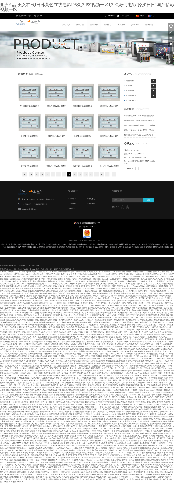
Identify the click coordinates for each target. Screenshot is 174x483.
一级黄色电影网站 (135, 366)
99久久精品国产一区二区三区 (152, 361)
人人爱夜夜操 (93, 450)
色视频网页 (127, 474)
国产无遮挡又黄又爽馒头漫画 (137, 414)
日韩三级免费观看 (95, 375)
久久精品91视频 (89, 479)
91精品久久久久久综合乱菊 (80, 462)
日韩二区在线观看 (22, 291)
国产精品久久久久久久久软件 (89, 276)
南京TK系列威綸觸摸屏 (29, 166)
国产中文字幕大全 (62, 474)
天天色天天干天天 (46, 332)
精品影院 (101, 383)
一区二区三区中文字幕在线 (25, 346)
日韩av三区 (4, 395)
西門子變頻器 (51, 247)
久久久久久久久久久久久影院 (141, 317)
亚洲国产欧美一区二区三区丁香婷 (13, 298)
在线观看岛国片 (42, 453)
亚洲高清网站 (57, 313)
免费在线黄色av (20, 397)
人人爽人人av (158, 284)
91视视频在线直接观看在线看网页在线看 (150, 460)
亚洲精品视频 (42, 441)
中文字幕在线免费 (77, 387)
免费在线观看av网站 (113, 363)
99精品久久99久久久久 (20, 322)
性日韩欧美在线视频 (69, 436)
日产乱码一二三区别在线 (81, 339)
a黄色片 (73, 366)
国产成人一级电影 (141, 436)
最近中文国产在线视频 (64, 301)
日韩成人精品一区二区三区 (108, 317)
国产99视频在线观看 (124, 272)
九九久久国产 (114, 387)
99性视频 (11, 412)
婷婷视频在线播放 (101, 349)
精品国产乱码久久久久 (58, 431)
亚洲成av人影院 (22, 419)
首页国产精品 (68, 363)
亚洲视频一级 (133, 288)
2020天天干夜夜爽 (17, 371)
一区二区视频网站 (162, 470)
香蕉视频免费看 (83, 433)
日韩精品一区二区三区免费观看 (144, 474)
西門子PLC (62, 244)
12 (80, 174)
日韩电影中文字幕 (12, 368)
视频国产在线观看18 (37, 477)
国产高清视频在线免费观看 (10, 337)
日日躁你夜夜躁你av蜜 (120, 286)
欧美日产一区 (81, 317)
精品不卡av (22, 303)
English (153, 16)
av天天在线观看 (153, 457)
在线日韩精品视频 (87, 407)
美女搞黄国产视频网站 (133, 375)
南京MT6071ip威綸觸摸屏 (82, 106)
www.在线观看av (6, 274)
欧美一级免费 (93, 296)
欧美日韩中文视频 (166, 404)
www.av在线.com (108, 414)
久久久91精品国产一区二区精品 (116, 429)
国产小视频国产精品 (145, 419)
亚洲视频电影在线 (153, 272)
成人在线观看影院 (113, 419)
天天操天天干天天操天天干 (85, 286)
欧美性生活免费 (168, 320)
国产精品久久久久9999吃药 (128, 424)
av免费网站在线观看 (138, 450)
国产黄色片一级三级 (85, 330)
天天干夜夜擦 (149, 339)
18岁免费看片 (143, 291)
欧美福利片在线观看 (88, 477)
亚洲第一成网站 (122, 337)
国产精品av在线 (17, 359)
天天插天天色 (128, 346)
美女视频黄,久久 (109, 342)
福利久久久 (46, 310)
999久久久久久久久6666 (31, 385)
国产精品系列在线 (123, 450)
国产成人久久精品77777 (12, 443)
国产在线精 (147, 366)
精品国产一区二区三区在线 (66, 429)
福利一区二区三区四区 (58, 303)
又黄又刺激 (32, 281)
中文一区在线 (71, 356)
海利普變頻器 (113, 244)
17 (107, 174)
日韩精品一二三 (124, 301)
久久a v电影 (75, 296)
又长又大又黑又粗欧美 (70, 477)
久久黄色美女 (112, 288)
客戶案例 (121, 25)
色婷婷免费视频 (22, 349)
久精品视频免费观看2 (81, 467)
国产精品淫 (83, 426)
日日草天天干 (103, 279)
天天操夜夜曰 (57, 426)
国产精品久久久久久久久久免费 (63, 284)
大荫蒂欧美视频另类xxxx (117, 392)
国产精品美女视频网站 (93, 400)
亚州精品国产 (80, 383)
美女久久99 (161, 465)
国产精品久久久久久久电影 (106, 315)
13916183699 (111, 16)
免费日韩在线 (126, 407)
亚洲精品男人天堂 (162, 305)
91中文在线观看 (19, 457)
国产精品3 (91, 470)
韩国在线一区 (70, 441)
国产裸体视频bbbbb (20, 448)
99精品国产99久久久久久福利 (138, 349)
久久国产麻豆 (83, 356)
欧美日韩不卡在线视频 (158, 441)
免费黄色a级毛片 (112, 359)
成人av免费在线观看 (113, 412)
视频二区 (16, 279)
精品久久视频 (138, 426)
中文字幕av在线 (91, 387)
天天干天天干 (144, 288)
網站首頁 (66, 25)
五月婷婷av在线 (51, 455)
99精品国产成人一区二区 (119, 455)
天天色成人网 (57, 378)
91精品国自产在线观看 (71, 407)
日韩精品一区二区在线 (125, 373)
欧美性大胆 (115, 438)
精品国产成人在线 (36, 448)
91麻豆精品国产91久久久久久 (141, 342)
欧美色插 (63, 479)
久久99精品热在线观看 (35, 298)
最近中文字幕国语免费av (149, 385)
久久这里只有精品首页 (123, 433)
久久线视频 (132, 429)
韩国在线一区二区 (80, 305)
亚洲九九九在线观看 (116, 293)
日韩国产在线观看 (69, 390)
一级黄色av (129, 397)
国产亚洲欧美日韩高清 (160, 310)
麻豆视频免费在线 (13, 286)
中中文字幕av (82, 436)
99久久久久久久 (121, 366)
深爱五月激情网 (157, 373)
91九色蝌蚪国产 (159, 281)
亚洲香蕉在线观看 (28, 453)
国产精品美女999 (45, 371)
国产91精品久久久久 (100, 339)
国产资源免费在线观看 (60, 310)
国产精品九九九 (72, 349)
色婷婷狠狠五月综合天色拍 (149, 390)
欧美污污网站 (90, 344)
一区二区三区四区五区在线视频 (95, 424)
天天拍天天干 (10, 375)
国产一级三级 (92, 383)
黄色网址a (113, 421)
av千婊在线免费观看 (52, 392)
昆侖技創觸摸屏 (154, 244)
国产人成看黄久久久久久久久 (152, 279)
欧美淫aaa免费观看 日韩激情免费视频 (74, 395)
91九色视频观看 (133, 470)
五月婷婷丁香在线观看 (84, 284)
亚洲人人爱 (22, 308)
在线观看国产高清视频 (36, 308)
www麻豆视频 (70, 433)
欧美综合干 (36, 407)
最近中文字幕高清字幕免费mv (38, 400)
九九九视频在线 (91, 465)
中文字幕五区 (56, 400)
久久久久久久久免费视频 (26, 284)
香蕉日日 (126, 448)
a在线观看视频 (51, 467)
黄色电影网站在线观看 (107, 337)
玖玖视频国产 (167, 433)
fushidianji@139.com (126, 16)
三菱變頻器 (130, 91)
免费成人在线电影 (101, 330)
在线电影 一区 (16, 373)
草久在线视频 (48, 404)
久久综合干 (124, 395)
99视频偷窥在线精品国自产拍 (50, 293)
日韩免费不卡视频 (79, 281)
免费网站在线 (92, 281)
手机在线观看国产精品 (138, 457)
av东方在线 (37, 373)
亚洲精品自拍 (8, 397)
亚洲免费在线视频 (115, 474)
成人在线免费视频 (29, 380)
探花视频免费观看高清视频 (129, 385)
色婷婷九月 (54, 322)
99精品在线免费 (17, 482)
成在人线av (27, 373)
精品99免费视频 (11, 308)
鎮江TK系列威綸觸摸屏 (109, 106)
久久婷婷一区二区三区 (54, 421)
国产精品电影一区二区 (130, 356)
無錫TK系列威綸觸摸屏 (82, 136)
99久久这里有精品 (132, 368)
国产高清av (19, 315)
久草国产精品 (96, 431)
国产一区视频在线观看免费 (96, 474)
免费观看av (110, 366)
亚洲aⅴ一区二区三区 (120, 380)
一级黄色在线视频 (161, 344)
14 (91, 174)
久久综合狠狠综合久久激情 (80, 373)
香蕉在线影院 (69, 414)
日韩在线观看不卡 (42, 303)
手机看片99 (158, 317)
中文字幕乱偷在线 (56, 443)
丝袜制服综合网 (25, 407)
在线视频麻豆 (13, 317)
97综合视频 (62, 397)
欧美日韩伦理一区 (167, 436)
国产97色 (39, 375)
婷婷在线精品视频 (79, 272)
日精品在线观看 (152, 337)
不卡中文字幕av (102, 303)
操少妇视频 (14, 305)
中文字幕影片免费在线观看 (131, 383)
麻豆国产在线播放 (38, 470)
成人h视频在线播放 (10, 342)
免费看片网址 (16, 387)
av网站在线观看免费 (87, 378)
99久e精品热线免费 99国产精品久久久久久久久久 (104, 334)
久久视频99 (144, 441)
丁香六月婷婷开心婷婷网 (70, 342)
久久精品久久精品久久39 (12, 344)
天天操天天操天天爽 (70, 457)
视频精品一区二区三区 (36, 467)
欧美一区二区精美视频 (113, 346)
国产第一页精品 (128, 460)
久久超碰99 (158, 455)
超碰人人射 (148, 284)
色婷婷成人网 (98, 327)
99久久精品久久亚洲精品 (17, 281)
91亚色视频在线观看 (14, 390)
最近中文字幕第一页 (71, 378)
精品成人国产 (101, 288)
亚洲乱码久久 (39, 457)
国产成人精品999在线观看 (118, 472)
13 (86, 174)
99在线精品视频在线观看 (61, 339)
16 (102, 174)
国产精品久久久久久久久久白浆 (105, 457)
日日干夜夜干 (160, 397)
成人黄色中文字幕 (94, 272)
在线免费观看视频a (100, 293)
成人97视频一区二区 (82, 332)
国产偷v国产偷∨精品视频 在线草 (59, 385)
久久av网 (21, 409)
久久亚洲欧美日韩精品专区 (133, 334)
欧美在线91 (119, 327)
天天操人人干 (62, 276)
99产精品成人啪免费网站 (61, 272)
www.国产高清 (148, 286)
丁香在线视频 (66, 288)
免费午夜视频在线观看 (155, 453)
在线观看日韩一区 (75, 479)
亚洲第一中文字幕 (145, 416)
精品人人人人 (126, 467)
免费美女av (73, 276)
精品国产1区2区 (140, 354)
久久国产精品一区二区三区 (155, 438)
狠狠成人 (139, 325)
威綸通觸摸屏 (32, 244)
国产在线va (116, 322)
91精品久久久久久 (45, 272)
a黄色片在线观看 (165, 296)
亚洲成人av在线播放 (78, 474)
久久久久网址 (137, 407)
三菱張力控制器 (132, 100)
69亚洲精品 (147, 412)
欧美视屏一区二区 (88, 303)
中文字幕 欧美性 (96, 433)
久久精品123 (155, 349)
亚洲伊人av (48, 354)
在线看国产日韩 (27, 431)
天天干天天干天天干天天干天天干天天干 (81, 455)
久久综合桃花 (79, 400)
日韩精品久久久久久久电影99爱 (18, 320)
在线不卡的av (25, 470)
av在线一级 (78, 438)
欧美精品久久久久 (32, 436)
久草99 (66, 443)
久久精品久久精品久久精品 (31, 286)
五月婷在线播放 (11, 462)
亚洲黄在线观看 (109, 400)
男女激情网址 (33, 472)
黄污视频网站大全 (105, 281)
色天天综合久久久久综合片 (133, 339)
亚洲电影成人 (82, 450)
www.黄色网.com (110, 313)
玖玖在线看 (77, 291)
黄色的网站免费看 (13, 431)
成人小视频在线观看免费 (52, 390)
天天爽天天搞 (109, 310)
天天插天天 (89, 320)
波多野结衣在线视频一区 (80, 416)
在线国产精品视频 (53, 383)
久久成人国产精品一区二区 (108, 465)
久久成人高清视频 (69, 453)
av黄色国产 (49, 274)
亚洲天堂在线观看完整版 (87, 409)
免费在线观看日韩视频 (100, 421)
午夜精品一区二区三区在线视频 (58, 470)
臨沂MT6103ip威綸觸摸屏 (82, 166)
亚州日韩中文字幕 (160, 342)
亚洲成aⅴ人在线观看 (150, 375)
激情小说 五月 (137, 284)
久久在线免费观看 (53, 346)
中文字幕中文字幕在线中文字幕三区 (31, 383)
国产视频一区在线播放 (9, 407)
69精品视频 (28, 395)
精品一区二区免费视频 (50, 368)
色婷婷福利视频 (49, 433)
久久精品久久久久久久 (46, 361)
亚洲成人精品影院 (165, 477)
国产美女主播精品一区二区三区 (152, 472)
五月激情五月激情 (99, 366)
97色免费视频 (6, 322)
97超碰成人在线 (45, 313)
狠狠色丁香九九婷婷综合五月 (142, 421)
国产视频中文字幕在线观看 (106, 402)
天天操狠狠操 (157, 346)
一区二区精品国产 (105, 409)
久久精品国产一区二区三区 (113, 453)
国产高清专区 (109, 327)
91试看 (6, 351)
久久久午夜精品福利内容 (39, 322)
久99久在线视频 (158, 416)
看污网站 (52, 315)
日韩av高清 (114, 462)
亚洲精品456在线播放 (83, 327)
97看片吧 (134, 330)
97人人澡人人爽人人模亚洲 (121, 308)
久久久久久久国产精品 (87, 443)
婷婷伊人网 (33, 349)
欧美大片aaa (113, 424)
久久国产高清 (67, 351)
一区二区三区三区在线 (16, 313)
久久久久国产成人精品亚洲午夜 (103, 373)
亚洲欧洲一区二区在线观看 (33, 387)
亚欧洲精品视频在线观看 (57, 419)
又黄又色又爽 (88, 291)
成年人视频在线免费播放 (155, 301)
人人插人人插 (147, 455)
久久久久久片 (17, 479)
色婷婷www (47, 426)
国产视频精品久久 (66, 320)
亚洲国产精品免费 (132, 293)
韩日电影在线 (33, 356)
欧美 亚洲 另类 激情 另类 (70, 274)
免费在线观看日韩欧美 (53, 337)
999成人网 (129, 431)
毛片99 (56, 330)
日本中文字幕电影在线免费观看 (12, 436)
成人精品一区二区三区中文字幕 (139, 298)
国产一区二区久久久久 (75, 460)
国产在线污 (5, 470)
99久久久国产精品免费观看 (41, 378)
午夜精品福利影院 (52, 462)
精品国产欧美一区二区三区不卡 (108, 477)
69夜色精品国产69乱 (68, 359)
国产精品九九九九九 (21, 274)
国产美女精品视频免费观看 (161, 424)
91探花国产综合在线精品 (123, 436)
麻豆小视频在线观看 (62, 416)
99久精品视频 (49, 387)
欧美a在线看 (149, 351)
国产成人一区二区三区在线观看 (121, 354)
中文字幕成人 (10, 450)
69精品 (95, 354)
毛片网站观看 (30, 409)
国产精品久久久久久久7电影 (70, 368)
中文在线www (126, 477)
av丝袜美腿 (14, 470)
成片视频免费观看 (162, 286)
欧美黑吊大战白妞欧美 (85, 453)
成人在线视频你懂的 (110, 385)
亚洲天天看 (74, 310)
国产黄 (17, 412)
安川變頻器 (70, 247)
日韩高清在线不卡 (12, 378)
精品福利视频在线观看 (162, 421)
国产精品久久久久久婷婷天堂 (132, 363)
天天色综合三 (165, 332)
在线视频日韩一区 (121, 291)
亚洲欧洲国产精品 (84, 431)
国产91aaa (29, 457)
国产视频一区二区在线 (84, 414)
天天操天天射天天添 (27, 317)
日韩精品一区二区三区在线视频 (145, 477)
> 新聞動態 (72, 203)
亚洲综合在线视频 (99, 419)
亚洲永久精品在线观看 (46, 429)
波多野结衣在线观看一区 (142, 308)
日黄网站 (62, 356)
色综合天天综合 (103, 455)
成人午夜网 (122, 288)
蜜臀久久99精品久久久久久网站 (18, 414)
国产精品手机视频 (70, 409)
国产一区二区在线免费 (132, 332)
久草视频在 (65, 472)
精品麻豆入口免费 (135, 392)
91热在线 (80, 402)
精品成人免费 (21, 400)
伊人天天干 (38, 354)
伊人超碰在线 (126, 438)
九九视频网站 (160, 359)
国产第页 (10, 361)
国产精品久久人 (73, 419)
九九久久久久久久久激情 (128, 462)
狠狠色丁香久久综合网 (143, 346)
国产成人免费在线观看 (96, 305)
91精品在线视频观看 (129, 419)
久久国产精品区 (82, 441)
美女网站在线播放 (26, 354)
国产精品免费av (142, 378)
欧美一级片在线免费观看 (103, 291)
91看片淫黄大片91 (46, 366)
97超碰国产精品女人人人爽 (26, 424)
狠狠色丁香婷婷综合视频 (61, 281)
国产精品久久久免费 (137, 337)
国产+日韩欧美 (5, 479)
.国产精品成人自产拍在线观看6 (21, 296)
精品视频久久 (11, 383)
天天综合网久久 (45, 325)
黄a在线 (24, 272)
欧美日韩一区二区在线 (26, 462)
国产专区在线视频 (30, 441)
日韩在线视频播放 (20, 472)
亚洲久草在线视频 (114, 356)
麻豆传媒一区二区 (109, 272)
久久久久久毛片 (129, 443)
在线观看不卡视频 (80, 385)
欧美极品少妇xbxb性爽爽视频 (142, 344)
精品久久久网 (147, 281)
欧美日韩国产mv (68, 445)
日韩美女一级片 (139, 272)
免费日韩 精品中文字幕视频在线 (155, 313)
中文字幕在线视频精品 (145, 359)
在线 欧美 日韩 (136, 455)
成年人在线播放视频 (81, 351)
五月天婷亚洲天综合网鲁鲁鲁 (98, 361)
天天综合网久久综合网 (150, 332)
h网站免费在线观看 (41, 395)
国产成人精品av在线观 (83, 392)
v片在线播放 (117, 416)
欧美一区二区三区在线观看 (114, 397)
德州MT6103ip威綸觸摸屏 (109, 166)
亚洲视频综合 (148, 274)
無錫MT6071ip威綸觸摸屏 (56, 106)
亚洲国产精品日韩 (71, 426)
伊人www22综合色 (54, 363)
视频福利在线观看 (34, 368)
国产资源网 (10, 400)
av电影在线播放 (90, 404)
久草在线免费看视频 (12, 276)
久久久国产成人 (7, 380)
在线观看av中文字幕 (16, 288)
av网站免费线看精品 (107, 450)
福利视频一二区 (148, 392)
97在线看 (134, 390)
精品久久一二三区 (65, 467)
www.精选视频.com (103, 378)
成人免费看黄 (134, 472)
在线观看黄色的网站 (56, 441)
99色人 (111, 436)
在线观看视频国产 (131, 296)
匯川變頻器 (22, 244)
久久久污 (99, 310)
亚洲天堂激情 (102, 443)
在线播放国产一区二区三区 (45, 334)
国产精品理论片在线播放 (9, 477)
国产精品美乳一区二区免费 (44, 474)
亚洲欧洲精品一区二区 (52, 450)
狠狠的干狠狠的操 (59, 460)
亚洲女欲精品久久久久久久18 (81, 472)
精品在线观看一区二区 (161, 308)
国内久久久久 (105, 438)
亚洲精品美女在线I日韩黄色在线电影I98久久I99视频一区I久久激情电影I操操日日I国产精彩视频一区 (87, 7)
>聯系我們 (72, 208)
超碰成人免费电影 (98, 412)
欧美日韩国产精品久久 (63, 344)
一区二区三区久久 (37, 274)
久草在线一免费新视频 (72, 313)
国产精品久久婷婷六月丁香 (59, 296)
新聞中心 (108, 25)
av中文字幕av (129, 305)
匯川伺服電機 (158, 247)
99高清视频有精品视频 (126, 325)
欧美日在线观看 (43, 305)
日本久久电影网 (55, 453)
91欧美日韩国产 (86, 293)
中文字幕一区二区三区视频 (140, 395)
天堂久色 (68, 412)
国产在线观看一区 (133, 320)
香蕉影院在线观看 (44, 281)
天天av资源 (32, 272)
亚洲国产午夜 (56, 351)
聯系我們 (149, 25)
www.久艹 (156, 412)
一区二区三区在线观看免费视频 (25, 429)
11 (75, 174)
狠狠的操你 (156, 433)
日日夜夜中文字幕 (92, 325)
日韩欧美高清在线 (138, 301)
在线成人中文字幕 (80, 288)
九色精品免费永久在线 (159, 288)
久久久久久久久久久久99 (144, 305)
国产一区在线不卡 (12, 327)
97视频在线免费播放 (87, 310)
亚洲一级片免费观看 (104, 344)
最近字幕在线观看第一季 (97, 436)
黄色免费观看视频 (130, 416)
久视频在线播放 (87, 274)
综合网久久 (44, 438)
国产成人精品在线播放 (157, 330)
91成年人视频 (101, 470)
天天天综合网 (68, 332)
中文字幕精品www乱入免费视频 (55, 375)
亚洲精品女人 (145, 424)
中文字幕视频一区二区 (45, 380)
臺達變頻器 (61, 247)
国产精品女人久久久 (64, 361)
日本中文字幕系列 (76, 404)
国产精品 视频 (73, 397)
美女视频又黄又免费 (61, 371)
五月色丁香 (81, 429)
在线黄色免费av (96, 441)
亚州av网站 (44, 414)
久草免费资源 (121, 400)
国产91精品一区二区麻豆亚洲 (143, 467)
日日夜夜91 (77, 448)
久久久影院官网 (111, 274)
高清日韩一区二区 (105, 390)
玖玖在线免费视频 (46, 330)
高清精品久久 (78, 320)
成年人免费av (158, 293)
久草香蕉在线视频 (157, 462)
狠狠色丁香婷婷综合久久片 (33, 392)
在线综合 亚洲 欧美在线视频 (113, 431)
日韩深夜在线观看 (15, 445)
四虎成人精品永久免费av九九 (91, 342)
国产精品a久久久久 (114, 284)
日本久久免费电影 (127, 351)
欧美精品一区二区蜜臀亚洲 (157, 380)
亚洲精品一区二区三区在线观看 (33, 421)
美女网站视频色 (115, 303)
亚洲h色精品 (92, 279)
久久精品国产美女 (113, 383)
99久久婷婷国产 (11, 301)
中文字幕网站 (81, 308)
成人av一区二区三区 (104, 371)
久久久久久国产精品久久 (32, 390)
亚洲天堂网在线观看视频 (54, 308)
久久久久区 (163, 337)
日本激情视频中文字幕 (130, 322)
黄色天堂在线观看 (121, 445)
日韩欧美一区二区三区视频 (32, 443)
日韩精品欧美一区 (97, 351)
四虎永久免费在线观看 (119, 361)
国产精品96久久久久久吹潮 (113, 375)
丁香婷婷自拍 (82, 359)
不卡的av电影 (129, 409)
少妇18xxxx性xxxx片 (53, 457)
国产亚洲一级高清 (48, 402)
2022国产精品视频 (15, 392)
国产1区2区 (133, 291)
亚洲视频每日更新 (17, 395)
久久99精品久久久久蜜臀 (55, 349)
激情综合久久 (32, 397)
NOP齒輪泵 (90, 247)
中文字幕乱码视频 (109, 441)
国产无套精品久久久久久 (48, 397)
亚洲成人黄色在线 (96, 313)
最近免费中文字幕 (110, 298)
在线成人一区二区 (159, 445)
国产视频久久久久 (12, 366)
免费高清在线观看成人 (158, 414)
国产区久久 (115, 467)
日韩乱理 (79, 424)
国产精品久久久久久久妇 (28, 330)
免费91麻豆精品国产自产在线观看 (62, 327)
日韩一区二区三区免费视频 (29, 438)
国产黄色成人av (32, 293)
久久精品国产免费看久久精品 (31, 404)
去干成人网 (40, 346)
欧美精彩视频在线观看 (72, 421)
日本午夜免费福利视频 (8, 426)
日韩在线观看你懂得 (91, 438)
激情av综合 (86, 421)
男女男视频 (138, 351)
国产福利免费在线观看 (53, 298)
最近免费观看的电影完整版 (71, 346)
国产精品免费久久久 (138, 276)
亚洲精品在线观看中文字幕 (10, 272)
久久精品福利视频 (144, 387)
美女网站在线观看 (67, 392)
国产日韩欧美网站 (56, 414)
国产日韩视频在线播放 (71, 293)
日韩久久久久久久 (116, 330)
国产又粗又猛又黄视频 (28, 305)
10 (69, 174)
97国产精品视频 (158, 387)
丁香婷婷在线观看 (45, 424)
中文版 (142, 16)
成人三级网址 (67, 400)
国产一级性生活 (14, 385)
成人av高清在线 (102, 448)
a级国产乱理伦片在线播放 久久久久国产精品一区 (66, 465)
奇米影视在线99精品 (11, 455)
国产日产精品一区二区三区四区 (134, 303)
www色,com (87, 354)
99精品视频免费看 (51, 320)
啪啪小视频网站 (136, 274)
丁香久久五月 (27, 337)
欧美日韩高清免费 (68, 424)
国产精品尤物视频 (62, 387)
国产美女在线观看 (41, 296)
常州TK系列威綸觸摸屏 (56, 136)
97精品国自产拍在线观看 (148, 296)
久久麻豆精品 (79, 301)
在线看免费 (60, 433)
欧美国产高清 (147, 383)
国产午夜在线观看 (118, 404)
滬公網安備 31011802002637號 (88, 223)
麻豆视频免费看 (97, 397)
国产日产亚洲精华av (120, 371)
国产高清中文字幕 (167, 378)
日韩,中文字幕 (8, 465)
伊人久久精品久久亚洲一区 (25, 465)
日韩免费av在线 (37, 320)
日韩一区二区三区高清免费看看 (36, 479)
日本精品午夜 (103, 387)
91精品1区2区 (107, 368)
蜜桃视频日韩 (53, 479)
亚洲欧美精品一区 (100, 392)
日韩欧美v (98, 453)
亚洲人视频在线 (159, 383)
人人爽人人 (164, 457)
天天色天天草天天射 (70, 298)
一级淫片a (72, 431)
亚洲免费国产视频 (13, 325)
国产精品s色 (149, 397)
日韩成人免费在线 (68, 383)
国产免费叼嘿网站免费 (13, 441)
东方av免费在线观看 (58, 438)
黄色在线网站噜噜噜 (153, 334)
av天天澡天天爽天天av (64, 448)
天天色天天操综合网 (142, 373)
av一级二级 (121, 298)
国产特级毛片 (123, 457)
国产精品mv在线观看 (163, 426)
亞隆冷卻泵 (129, 247)
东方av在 (3, 412)
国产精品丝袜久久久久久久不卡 (130, 313)
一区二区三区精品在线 (20, 402)
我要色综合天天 (138, 438)
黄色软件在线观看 (86, 349)
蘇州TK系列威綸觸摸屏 (109, 136)
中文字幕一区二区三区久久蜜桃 (26, 332)
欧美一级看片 (38, 337)
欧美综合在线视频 (151, 407)
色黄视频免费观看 (101, 320)
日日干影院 (99, 407)
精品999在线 (64, 462)
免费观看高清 (85, 419)
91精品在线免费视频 (151, 327)
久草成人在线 (49, 344)
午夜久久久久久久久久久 (37, 363)
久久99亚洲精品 (124, 421)
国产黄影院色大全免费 (28, 327)
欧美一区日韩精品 (104, 286)
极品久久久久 (87, 346)
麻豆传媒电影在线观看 (100, 462)
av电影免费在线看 (13, 421)
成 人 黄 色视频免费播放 (149, 356)
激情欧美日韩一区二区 (97, 359)
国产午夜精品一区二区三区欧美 (30, 426)
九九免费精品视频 (31, 371)
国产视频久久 (20, 361)
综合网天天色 (149, 426)
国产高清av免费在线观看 (27, 342)
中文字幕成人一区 (107, 296)
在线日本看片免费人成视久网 (53, 286)
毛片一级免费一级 (158, 395)
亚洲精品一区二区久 (95, 429)
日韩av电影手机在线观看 (45, 317)
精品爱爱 (11, 291)
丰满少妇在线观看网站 (155, 303)
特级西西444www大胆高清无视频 (97, 460)
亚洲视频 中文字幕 (95, 426)
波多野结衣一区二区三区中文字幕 (50, 409)
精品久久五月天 (12, 330)
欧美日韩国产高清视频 (63, 291)
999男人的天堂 (107, 276)
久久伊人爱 (29, 450)
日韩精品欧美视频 (38, 455)
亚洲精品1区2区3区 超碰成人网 (71, 322)
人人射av (85, 313)
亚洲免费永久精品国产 (137, 380)
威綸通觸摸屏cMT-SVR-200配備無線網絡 (139, 116)
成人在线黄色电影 (61, 404)
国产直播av (160, 339)
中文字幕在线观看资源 (29, 325)
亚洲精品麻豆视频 (49, 373)
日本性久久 (126, 284)
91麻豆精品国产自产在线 (116, 470)
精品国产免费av (102, 479)
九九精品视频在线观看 (158, 291)
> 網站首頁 (72, 199)
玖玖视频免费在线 (54, 288)
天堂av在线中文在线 (12, 474)
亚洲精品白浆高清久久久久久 (99, 308)
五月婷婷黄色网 (123, 342)
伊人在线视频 (78, 315)
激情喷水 (41, 342)
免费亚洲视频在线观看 (131, 279)
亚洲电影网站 (58, 354)
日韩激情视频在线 (28, 279)
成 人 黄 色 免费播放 (62, 366)
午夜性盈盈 (74, 443)
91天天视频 (40, 462)
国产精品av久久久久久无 (98, 395)
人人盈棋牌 (10, 349)
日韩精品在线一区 (43, 284)
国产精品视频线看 (142, 409)
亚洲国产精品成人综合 (114, 332)
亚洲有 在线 (103, 354)
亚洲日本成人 (144, 462)
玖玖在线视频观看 (112, 351)
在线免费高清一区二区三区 (101, 416)
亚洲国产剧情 (118, 409)
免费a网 (43, 385)
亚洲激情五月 (34, 402)
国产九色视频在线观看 (112, 426)
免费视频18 (70, 286)
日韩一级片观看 (63, 373)
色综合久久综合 (32, 313)
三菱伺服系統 (131, 95)
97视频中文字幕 (134, 361)
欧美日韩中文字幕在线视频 (100, 467)
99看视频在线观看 (53, 342)
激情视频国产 (31, 361)
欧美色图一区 (99, 274)
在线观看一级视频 (25, 301)
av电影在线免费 (29, 445)
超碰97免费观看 (98, 363)
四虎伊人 (30, 303)
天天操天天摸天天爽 (123, 310)
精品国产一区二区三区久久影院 (52, 412)
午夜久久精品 (166, 334)
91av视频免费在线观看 (89, 337)
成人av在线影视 (27, 474)
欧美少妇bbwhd (28, 334)
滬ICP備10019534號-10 (87, 227)
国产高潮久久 (31, 351)
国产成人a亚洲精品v (112, 407)
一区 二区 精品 (119, 368)
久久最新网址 (154, 436)
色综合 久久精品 (146, 293)
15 (96, 174)
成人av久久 (59, 317)
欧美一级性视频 (30, 359)
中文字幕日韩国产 (79, 361)
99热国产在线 (46, 460)
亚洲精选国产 (124, 317)
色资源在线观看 (32, 366)
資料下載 (135, 25)
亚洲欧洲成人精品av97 (71, 337)
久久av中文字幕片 (69, 450)
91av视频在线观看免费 (121, 390)
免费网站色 (109, 445)
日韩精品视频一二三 (133, 281)
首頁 (31, 74)
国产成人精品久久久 (65, 315)
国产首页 (83, 296)
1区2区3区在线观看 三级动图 (156, 363)
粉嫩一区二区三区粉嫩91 (164, 467)
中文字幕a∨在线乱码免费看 (150, 320)
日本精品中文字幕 (84, 366)
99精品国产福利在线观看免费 (140, 445)
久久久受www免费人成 (117, 349)
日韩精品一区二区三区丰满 (135, 453)
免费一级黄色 (108, 433)
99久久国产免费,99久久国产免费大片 (69, 380)
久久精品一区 (47, 407)
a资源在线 (22, 416)
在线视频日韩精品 (147, 470)
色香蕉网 (57, 274)
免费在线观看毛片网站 (121, 344)
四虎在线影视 (23, 460)
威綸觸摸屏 (130, 81)
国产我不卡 (139, 397)
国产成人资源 (114, 395)
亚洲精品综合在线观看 (38, 419)
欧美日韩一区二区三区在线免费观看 (131, 315)
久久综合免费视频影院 (156, 429)
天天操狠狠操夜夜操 (35, 416)
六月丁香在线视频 (104, 404)
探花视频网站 (42, 327)
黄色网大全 (158, 274)
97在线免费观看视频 (165, 474)
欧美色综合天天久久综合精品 (140, 371)
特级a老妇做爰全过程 (55, 279)
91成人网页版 (116, 460)
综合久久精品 (90, 301)
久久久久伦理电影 (115, 339)
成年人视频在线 (150, 325)
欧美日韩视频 (124, 274)
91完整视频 (35, 412)
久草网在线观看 (89, 448)
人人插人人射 (55, 305)
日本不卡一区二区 (39, 288)
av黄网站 (42, 349)
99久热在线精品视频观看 (41, 339)
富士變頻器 (13, 244)
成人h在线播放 (79, 344)
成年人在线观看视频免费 (141, 310)
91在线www (25, 412)
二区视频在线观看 (63, 334)
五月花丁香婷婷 (116, 279)
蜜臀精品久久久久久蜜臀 (77, 375)
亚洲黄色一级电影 (152, 479)
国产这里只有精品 (71, 279)
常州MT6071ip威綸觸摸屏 (29, 106)
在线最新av (143, 330)
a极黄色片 (20, 450)
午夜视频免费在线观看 (81, 412)
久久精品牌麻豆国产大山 (25, 375)
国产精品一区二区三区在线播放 (19, 339)
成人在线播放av (21, 310)
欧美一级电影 (70, 308)
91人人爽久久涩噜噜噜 (126, 402)
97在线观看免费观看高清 (74, 325)
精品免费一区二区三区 (133, 327)
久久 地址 (98, 298)
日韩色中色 (161, 325)
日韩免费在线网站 (35, 310)
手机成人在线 (98, 346)
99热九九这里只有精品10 (143, 431)
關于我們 (80, 25)
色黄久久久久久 (158, 298)
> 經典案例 (91, 203)
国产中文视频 (90, 315)
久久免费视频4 (49, 448)
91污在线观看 (126, 426)
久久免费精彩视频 (12, 354)
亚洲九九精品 (157, 371)
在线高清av (12, 303)
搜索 (148, 200)
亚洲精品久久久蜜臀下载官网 (148, 404)
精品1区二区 (131, 404)
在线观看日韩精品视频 (97, 356)
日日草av (92, 371)
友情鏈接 (130, 168)
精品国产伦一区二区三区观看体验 (49, 445)
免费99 (45, 443)
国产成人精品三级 (100, 472)
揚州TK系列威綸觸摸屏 (29, 136)
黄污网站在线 (89, 402)
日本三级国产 (165, 385)
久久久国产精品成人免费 (30, 276)
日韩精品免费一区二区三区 (156, 276)
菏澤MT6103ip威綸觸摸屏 (56, 166)
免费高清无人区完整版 (108, 325)
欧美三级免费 (24, 455)
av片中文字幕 (106, 380)
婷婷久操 (27, 288)
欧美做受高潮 (84, 397)
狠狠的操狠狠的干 (18, 293)
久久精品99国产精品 (19, 363)
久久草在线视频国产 (128, 359)
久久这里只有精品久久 (114, 305)
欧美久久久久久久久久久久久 (16, 467)
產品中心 (94, 25)
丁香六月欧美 (34, 460)
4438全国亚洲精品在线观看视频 (15, 356)
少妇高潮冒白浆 (166, 272)
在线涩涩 (154, 443)
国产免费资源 (41, 465)
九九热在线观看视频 (48, 276)
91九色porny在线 (136, 286)
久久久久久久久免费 (17, 351)
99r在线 (22, 366)
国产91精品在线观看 (117, 320)
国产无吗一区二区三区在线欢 (48, 359)
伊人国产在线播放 (85, 457)
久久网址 (17, 380)
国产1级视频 (54, 395)
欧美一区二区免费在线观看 (50, 436)
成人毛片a (35, 414)
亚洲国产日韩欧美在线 (154, 315)
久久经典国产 (70, 317)
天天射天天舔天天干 (121, 276)
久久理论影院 (120, 414)
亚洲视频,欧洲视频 (86, 298)
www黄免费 (118, 296)
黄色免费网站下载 (158, 368)
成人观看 (127, 330)
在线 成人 (91, 288)
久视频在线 (83, 279)
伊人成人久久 (92, 390)
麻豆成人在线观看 (95, 385)
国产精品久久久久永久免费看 (44, 301)
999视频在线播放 (43, 351)
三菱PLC (129, 86)
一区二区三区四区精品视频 (32, 344)
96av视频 (150, 354)
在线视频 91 (92, 317)
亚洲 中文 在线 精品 (41, 431)
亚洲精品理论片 (145, 322)
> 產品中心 (91, 199)
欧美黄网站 (38, 450)
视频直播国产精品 (91, 322)
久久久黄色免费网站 (128, 387)
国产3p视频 (81, 390)
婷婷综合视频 (67, 305)
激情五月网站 (7, 332)
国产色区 (69, 438)
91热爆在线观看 (74, 303)
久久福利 (22, 368)
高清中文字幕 (154, 378)
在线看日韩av (15, 453)
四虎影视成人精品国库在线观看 (42, 291)
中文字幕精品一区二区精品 (145, 402)
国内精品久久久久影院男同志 (128, 441)
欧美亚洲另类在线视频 (164, 392)
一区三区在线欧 (119, 281)
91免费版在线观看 (78, 334)
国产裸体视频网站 (98, 332)
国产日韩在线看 (156, 409)
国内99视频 (24, 477)
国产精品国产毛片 (14, 334)
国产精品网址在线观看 (68, 330)
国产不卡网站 (40, 279)
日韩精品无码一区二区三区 (107, 301)
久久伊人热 (57, 407)
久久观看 (97, 414)
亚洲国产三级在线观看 (117, 479)
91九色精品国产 (105, 322)
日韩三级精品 (145, 368)
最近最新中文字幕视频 (73, 354)
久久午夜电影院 (58, 325)
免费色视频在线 (159, 366)
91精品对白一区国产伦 (9, 438)
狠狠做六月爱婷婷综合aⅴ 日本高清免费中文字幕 (145, 400)
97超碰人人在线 (100, 284)
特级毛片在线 (24, 378)
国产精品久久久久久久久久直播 (36, 315)
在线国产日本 (152, 450)
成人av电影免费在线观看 (48, 356)
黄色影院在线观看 (10, 409)
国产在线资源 (48, 416)
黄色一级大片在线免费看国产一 (123, 378)
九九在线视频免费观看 (162, 431)
